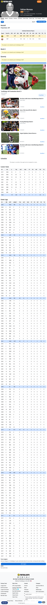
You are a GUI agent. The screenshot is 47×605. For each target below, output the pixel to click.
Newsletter (26, 591)
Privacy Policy (10, 600)
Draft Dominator (4, 587)
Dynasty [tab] (11, 18)
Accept (40, 602)
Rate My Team (4, 595)
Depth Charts (15, 593)
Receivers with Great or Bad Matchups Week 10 (31, 98)
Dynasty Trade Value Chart (17, 588)
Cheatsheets (3, 593)
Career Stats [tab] (25, 18)
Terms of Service (18, 600)
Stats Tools (14, 597)
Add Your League (41, 21)
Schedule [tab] (20, 18)
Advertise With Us (40, 585)
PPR (2, 21)
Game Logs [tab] (31, 18)
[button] (33, 22)
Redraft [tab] (2, 18)
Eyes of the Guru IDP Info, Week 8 (28, 110)
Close (44, 602)
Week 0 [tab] (6, 18)
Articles (26, 585)
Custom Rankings (4, 591)
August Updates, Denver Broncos (28, 133)
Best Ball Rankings (16, 591)
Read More (42, 95)
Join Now (39, 1)
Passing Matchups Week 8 (26, 121)
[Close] (45, 594)
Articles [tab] (15, 18)
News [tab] (43, 18)
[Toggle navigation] (45, 1)
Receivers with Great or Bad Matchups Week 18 (31, 145)
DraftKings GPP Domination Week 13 (11, 91)
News (25, 587)
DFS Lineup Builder (16, 585)
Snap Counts (15, 595)
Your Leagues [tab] (38, 18)
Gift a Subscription (40, 591)
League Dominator (5, 589)
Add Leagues (23, 564)
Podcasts (26, 589)
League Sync (3, 585)
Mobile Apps (38, 589)
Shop (37, 587)
